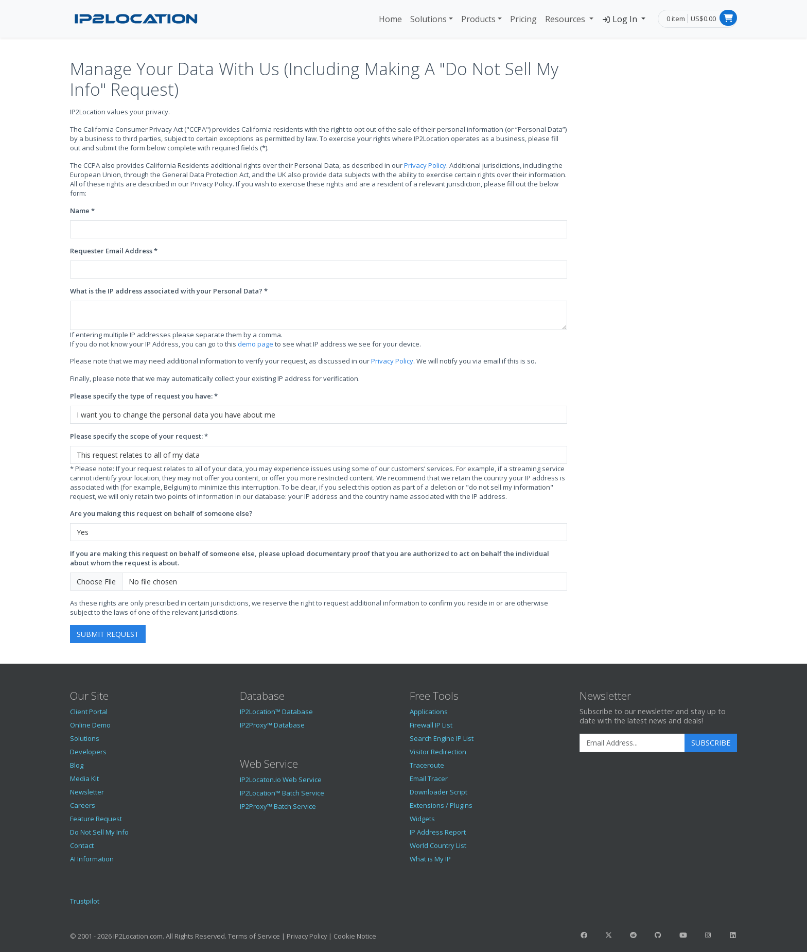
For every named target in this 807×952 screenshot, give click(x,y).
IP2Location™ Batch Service (282, 793)
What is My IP (430, 858)
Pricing (523, 19)
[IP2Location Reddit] (633, 935)
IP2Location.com (138, 936)
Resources (566, 19)
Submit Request (108, 634)
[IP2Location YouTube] (683, 935)
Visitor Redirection (438, 751)
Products (478, 19)
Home (390, 19)
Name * (82, 210)
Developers (88, 751)
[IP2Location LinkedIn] (733, 935)
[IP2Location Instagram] (708, 935)
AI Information (92, 858)
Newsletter (87, 792)
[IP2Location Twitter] (608, 935)
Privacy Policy (425, 165)
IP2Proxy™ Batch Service (278, 806)
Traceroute (427, 765)
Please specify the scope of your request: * (139, 436)
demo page (255, 344)
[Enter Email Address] (632, 743)
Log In (620, 19)
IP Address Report (438, 832)
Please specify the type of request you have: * (144, 396)
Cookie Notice (355, 936)
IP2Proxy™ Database (272, 725)
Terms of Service (254, 936)
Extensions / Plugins (441, 805)
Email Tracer (429, 778)
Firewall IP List (431, 725)
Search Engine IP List (441, 738)
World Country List (438, 845)
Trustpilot (84, 901)
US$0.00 (703, 18)
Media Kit (84, 778)
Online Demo (90, 725)
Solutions (428, 19)
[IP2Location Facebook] (584, 935)
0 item (675, 18)
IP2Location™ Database (276, 711)
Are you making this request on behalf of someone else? (161, 513)
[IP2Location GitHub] (658, 935)
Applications (429, 711)
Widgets (422, 818)
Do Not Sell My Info (99, 832)
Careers (82, 805)
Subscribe (710, 743)
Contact (82, 845)
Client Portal (89, 711)
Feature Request (96, 818)
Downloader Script (438, 792)
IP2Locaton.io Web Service (281, 779)
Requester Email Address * (113, 250)
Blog (76, 765)
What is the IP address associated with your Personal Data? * (169, 291)
